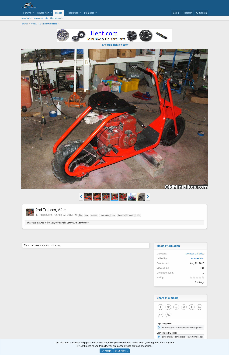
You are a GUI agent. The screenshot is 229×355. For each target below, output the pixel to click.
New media (26, 18)
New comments (41, 18)
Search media (56, 18)
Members (89, 12)
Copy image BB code (166, 333)
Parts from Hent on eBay (114, 44)
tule (137, 215)
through (121, 215)
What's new (43, 12)
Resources (72, 12)
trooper (131, 215)
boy (86, 215)
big (80, 215)
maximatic (104, 215)
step (113, 215)
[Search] (201, 13)
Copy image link (164, 323)
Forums (27, 12)
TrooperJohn (45, 214)
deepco (94, 215)
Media (58, 12)
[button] (33, 13)
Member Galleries (194, 253)
